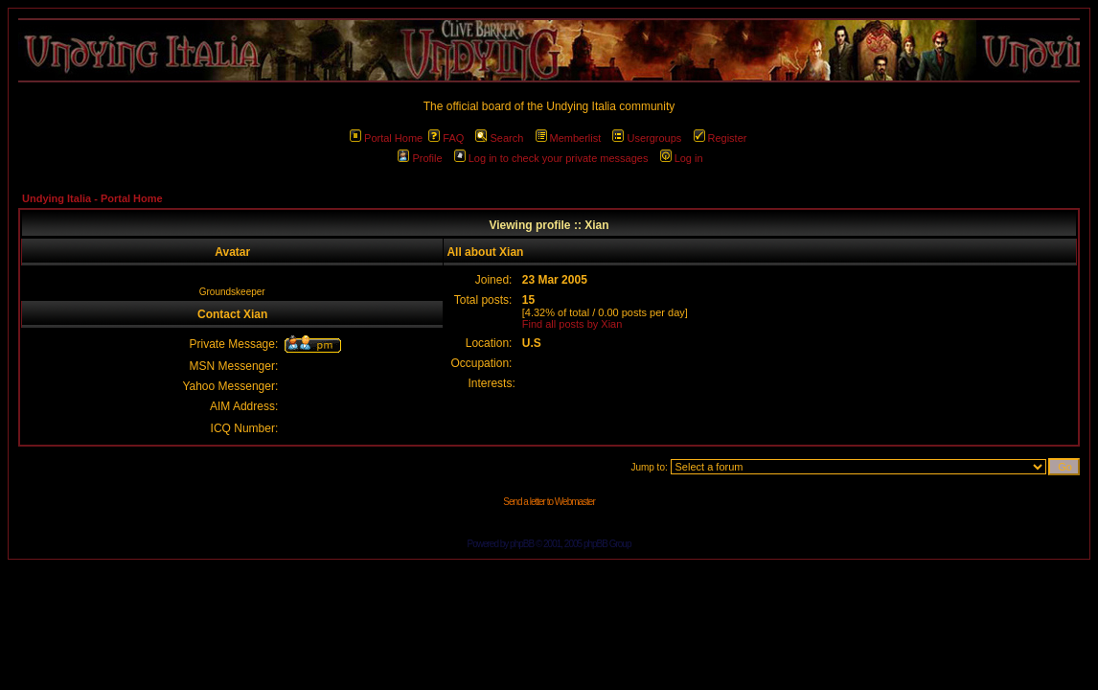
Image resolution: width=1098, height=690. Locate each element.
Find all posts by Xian (572, 324)
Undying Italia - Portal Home (92, 198)
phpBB (522, 544)
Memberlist (569, 138)
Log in (681, 158)
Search (499, 138)
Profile (420, 158)
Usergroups (646, 138)
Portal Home (386, 138)
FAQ (446, 138)
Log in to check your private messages (551, 158)
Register (720, 138)
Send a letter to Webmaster (549, 501)
